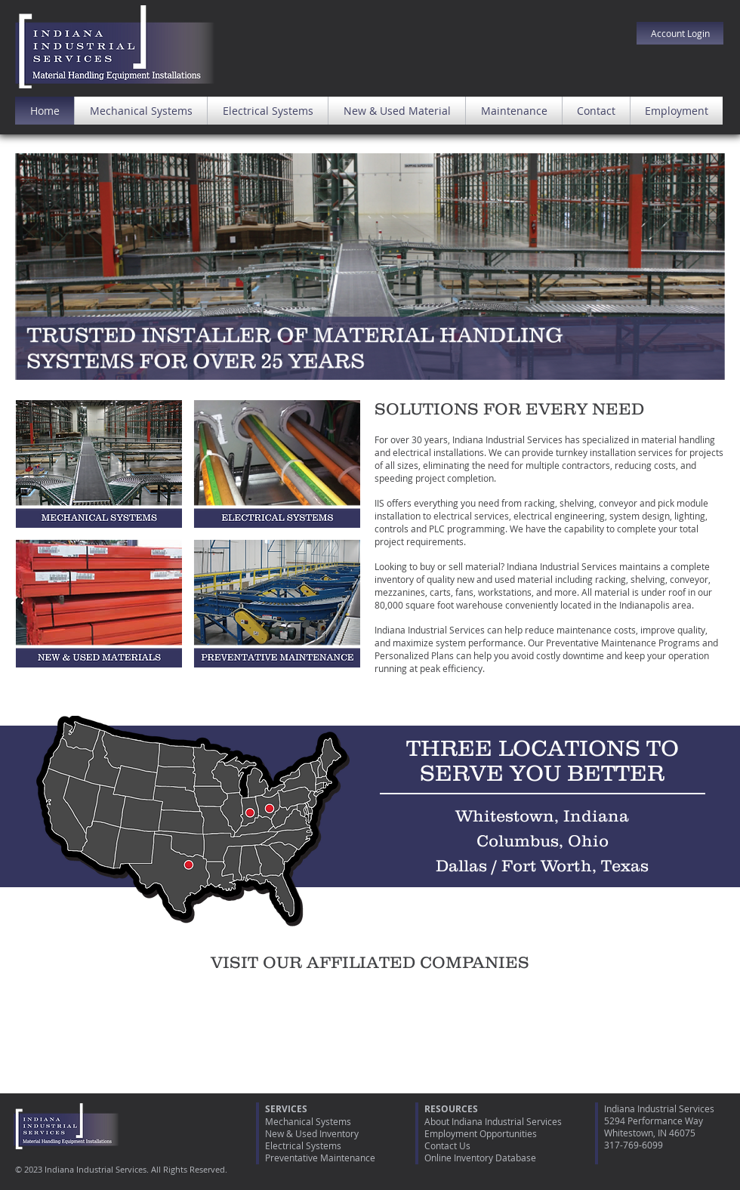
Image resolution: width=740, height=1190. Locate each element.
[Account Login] (680, 33)
